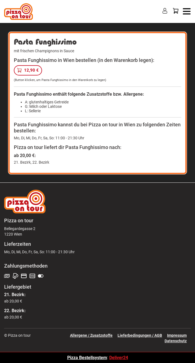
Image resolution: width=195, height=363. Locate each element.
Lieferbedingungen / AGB (140, 335)
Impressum (177, 335)
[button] (186, 11)
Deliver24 (118, 357)
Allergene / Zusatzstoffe (91, 335)
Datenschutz (176, 341)
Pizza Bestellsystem (87, 357)
